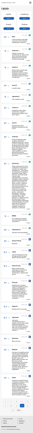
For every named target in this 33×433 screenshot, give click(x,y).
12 (12, 410)
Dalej (19, 410)
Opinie (5, 423)
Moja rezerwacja (7, 418)
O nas (20, 418)
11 (27, 406)
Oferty (5, 421)
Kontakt (21, 423)
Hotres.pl (4, 429)
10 (22, 406)
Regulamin (22, 421)
